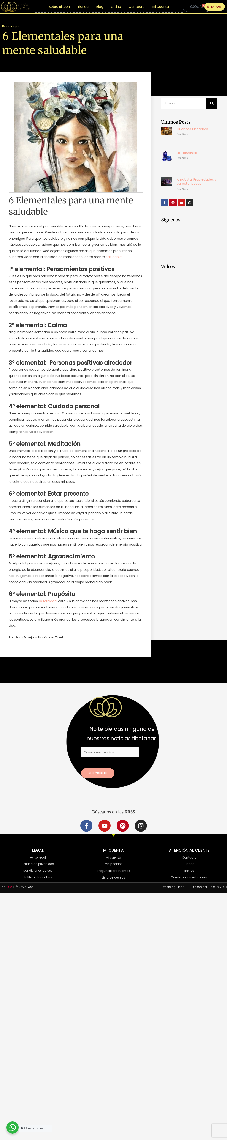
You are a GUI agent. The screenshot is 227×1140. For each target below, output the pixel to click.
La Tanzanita (187, 152)
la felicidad (47, 601)
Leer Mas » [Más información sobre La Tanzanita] (182, 158)
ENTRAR (214, 6)
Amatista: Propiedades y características (196, 181)
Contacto (137, 6)
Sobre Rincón (59, 6)
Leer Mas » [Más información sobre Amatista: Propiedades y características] (182, 189)
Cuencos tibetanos (192, 129)
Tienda (83, 6)
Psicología (10, 26)
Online (116, 6)
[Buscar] (211, 103)
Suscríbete (98, 773)
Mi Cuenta (160, 6)
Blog (99, 6)
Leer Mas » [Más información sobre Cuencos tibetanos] (182, 134)
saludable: (114, 257)
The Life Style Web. (17, 887)
